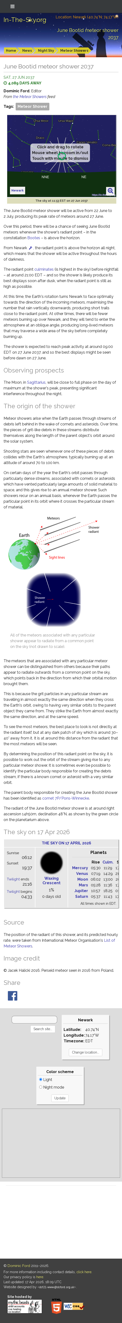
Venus (82, 873)
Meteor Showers (74, 50)
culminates (44, 269)
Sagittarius (36, 382)
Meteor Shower (32, 106)
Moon (82, 879)
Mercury (80, 868)
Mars (83, 885)
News (27, 50)
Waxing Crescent (51, 880)
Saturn (81, 896)
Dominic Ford (19, 1266)
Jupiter (81, 891)
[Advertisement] (61, 1143)
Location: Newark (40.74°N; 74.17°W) (87, 17)
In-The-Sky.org (25, 19)
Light (45, 1079)
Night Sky (46, 50)
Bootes (33, 238)
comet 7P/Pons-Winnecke (65, 798)
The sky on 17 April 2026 (66, 843)
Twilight (13, 879)
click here (83, 1272)
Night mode (51, 1087)
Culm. (108, 862)
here (39, 1277)
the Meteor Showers (30, 96)
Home (11, 50)
